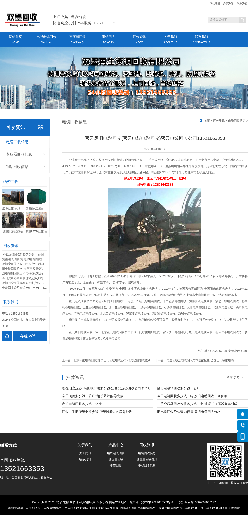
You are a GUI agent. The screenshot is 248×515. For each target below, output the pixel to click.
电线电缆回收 (46, 39)
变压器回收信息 (19, 154)
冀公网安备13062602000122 (197, 502)
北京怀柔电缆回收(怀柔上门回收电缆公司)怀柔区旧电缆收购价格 (115, 360)
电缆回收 (31, 508)
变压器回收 (77, 39)
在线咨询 (19, 336)
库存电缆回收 (146, 508)
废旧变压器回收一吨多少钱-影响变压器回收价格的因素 (37, 263)
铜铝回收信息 (17, 167)
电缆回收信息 (17, 142)
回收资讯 (139, 39)
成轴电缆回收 (88, 508)
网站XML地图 (118, 502)
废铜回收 (222, 508)
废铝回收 (234, 508)
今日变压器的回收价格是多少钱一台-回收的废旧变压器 (37, 278)
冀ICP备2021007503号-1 (157, 502)
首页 (207, 120)
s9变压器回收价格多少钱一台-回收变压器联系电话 (34, 254)
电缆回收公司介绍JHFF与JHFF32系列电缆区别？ (34, 287)
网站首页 (15, 39)
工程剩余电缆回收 (167, 508)
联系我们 (242, 3)
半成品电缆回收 (108, 508)
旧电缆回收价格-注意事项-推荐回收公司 (27, 268)
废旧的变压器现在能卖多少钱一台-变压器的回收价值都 (37, 283)
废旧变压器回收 (205, 508)
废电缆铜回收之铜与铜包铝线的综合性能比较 (31, 273)
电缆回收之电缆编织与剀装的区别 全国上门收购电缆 (200, 360)
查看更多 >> (235, 377)
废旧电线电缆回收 (49, 508)
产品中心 (115, 445)
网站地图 (215, 3)
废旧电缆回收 (128, 508)
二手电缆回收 (70, 508)
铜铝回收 (108, 39)
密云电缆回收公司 (87, 160)
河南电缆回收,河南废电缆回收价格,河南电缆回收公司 (36, 259)
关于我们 (228, 3)
